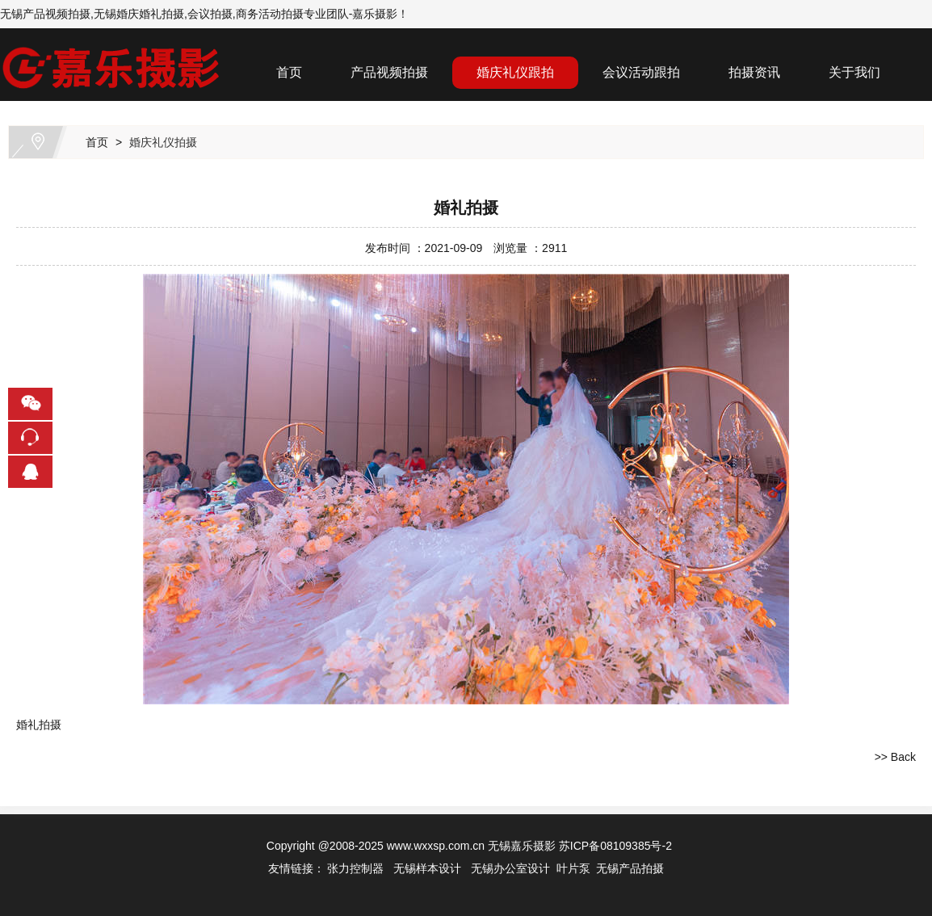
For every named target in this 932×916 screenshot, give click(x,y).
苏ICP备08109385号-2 (615, 845)
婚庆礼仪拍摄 (163, 142)
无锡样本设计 (427, 868)
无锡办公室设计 (510, 868)
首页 (289, 72)
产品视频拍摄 (389, 72)
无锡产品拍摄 (630, 868)
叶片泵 (573, 868)
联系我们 (302, 113)
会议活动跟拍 (641, 72)
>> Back (895, 756)
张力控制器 (355, 868)
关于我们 (854, 72)
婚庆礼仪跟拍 (515, 72)
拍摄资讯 (754, 72)
